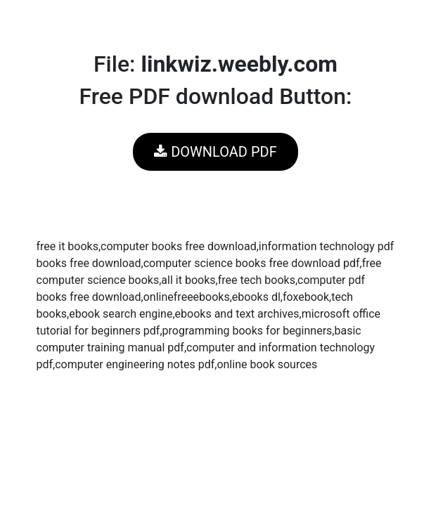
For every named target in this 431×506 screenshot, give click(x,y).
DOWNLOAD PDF (215, 151)
